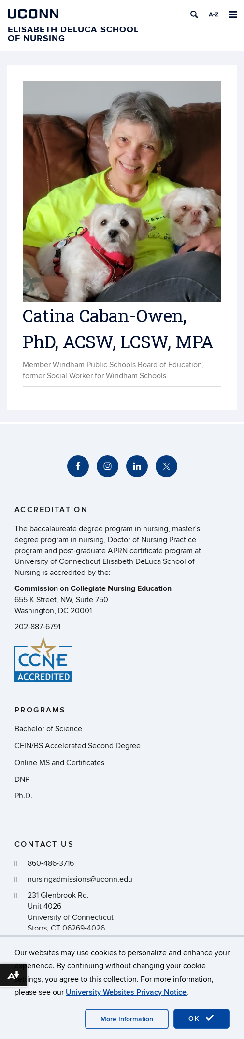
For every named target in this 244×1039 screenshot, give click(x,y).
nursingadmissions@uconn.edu (80, 879)
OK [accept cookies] (201, 1018)
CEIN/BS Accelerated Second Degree (77, 746)
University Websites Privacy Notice (126, 992)
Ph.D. (23, 796)
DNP (21, 779)
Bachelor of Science (48, 729)
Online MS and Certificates (59, 762)
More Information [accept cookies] (126, 1019)
